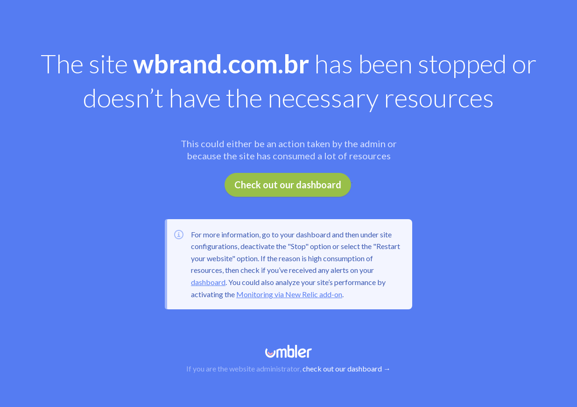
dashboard (208, 282)
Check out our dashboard (287, 184)
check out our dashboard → (347, 368)
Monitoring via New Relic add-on (289, 294)
